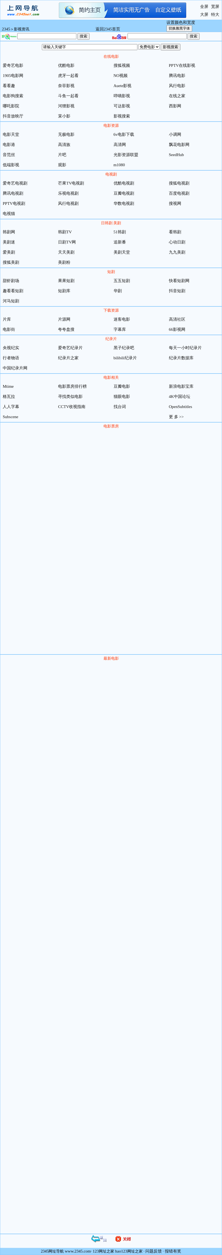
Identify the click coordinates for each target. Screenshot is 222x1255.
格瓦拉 (9, 396)
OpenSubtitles (180, 406)
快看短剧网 (179, 280)
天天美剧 (66, 252)
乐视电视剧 (68, 193)
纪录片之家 (68, 358)
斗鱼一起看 (68, 96)
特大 (215, 14)
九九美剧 (177, 252)
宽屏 (215, 6)
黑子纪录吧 (124, 348)
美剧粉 (64, 262)
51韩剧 (120, 232)
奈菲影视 (66, 86)
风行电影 (177, 86)
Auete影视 (123, 86)
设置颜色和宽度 (180, 22)
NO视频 (121, 75)
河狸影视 (66, 106)
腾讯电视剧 (13, 193)
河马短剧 (11, 301)
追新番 (120, 242)
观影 (62, 165)
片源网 (64, 319)
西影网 (175, 106)
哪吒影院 (11, 106)
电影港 (9, 144)
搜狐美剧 (11, 262)
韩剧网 (9, 232)
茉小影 (64, 116)
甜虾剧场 (11, 280)
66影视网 (177, 329)
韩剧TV (65, 232)
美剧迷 (9, 242)
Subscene (10, 417)
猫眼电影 (122, 396)
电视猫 (9, 213)
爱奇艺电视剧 (15, 183)
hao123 (121, 1251)
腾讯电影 (177, 75)
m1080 (119, 165)
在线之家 (177, 96)
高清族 (64, 144)
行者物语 (11, 358)
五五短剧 (122, 280)
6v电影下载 (124, 134)
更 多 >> (176, 417)
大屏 (204, 14)
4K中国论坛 (179, 396)
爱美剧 (9, 252)
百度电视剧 (179, 193)
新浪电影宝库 (181, 386)
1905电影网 (13, 75)
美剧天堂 (122, 252)
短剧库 (64, 291)
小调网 (175, 134)
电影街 (9, 329)
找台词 (120, 406)
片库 (7, 319)
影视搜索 (122, 116)
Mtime (8, 386)
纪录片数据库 (181, 358)
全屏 (204, 6)
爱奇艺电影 (13, 65)
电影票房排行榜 (72, 386)
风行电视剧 (68, 203)
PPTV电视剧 (14, 203)
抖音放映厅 (13, 116)
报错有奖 (173, 1251)
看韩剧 (175, 232)
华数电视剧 (124, 203)
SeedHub (176, 155)
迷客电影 (122, 319)
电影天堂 (11, 134)
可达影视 (122, 106)
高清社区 (177, 319)
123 (96, 1251)
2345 (6, 29)
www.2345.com (78, 1251)
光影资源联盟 (126, 155)
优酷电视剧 (124, 183)
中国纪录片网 (15, 368)
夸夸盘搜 (66, 329)
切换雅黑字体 (179, 28)
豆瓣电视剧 (124, 193)
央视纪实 (11, 348)
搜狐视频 (122, 65)
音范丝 (9, 155)
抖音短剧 (177, 291)
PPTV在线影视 (182, 65)
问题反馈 (153, 1251)
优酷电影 (66, 65)
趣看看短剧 (13, 291)
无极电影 (66, 134)
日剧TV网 (67, 242)
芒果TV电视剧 (71, 183)
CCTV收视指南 (71, 406)
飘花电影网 (179, 144)
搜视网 (175, 203)
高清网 (120, 144)
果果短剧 (66, 280)
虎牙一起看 (68, 75)
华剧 (118, 291)
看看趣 (9, 86)
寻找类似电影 (70, 396)
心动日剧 (177, 242)
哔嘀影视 (122, 96)
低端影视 (11, 165)
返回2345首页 (108, 29)
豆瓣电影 (122, 386)
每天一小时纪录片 (185, 348)
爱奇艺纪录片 (70, 348)
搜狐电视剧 (179, 183)
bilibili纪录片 (125, 358)
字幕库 (120, 329)
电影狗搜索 (13, 96)
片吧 (62, 155)
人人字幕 (11, 406)
